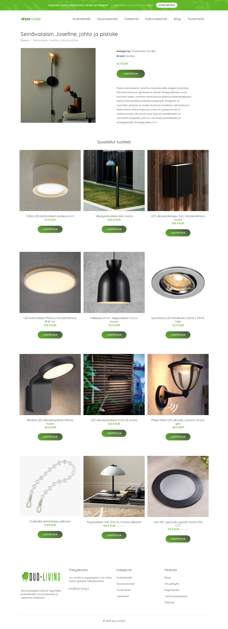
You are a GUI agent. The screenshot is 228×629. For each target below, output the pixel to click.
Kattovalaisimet (156, 20)
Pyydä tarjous (167, 5)
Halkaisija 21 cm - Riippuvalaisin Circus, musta (114, 322)
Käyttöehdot (172, 592)
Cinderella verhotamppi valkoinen (50, 523)
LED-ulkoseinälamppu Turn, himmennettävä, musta (178, 220)
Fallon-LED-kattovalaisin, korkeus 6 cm (50, 218)
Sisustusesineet (107, 20)
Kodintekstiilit (82, 20)
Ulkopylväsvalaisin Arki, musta (114, 218)
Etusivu (25, 42)
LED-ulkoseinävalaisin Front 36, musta (114, 422)
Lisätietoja (131, 76)
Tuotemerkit (195, 20)
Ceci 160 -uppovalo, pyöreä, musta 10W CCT (178, 526)
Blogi (177, 20)
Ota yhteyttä (172, 586)
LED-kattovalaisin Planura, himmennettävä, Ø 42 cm (50, 322)
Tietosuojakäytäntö (176, 598)
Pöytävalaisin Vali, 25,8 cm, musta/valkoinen (114, 524)
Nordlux (151, 53)
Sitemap (169, 604)
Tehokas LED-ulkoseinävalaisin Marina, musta (50, 424)
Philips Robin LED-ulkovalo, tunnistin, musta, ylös (178, 424)
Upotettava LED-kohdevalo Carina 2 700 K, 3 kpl (177, 322)
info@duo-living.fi (79, 591)
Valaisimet (131, 20)
